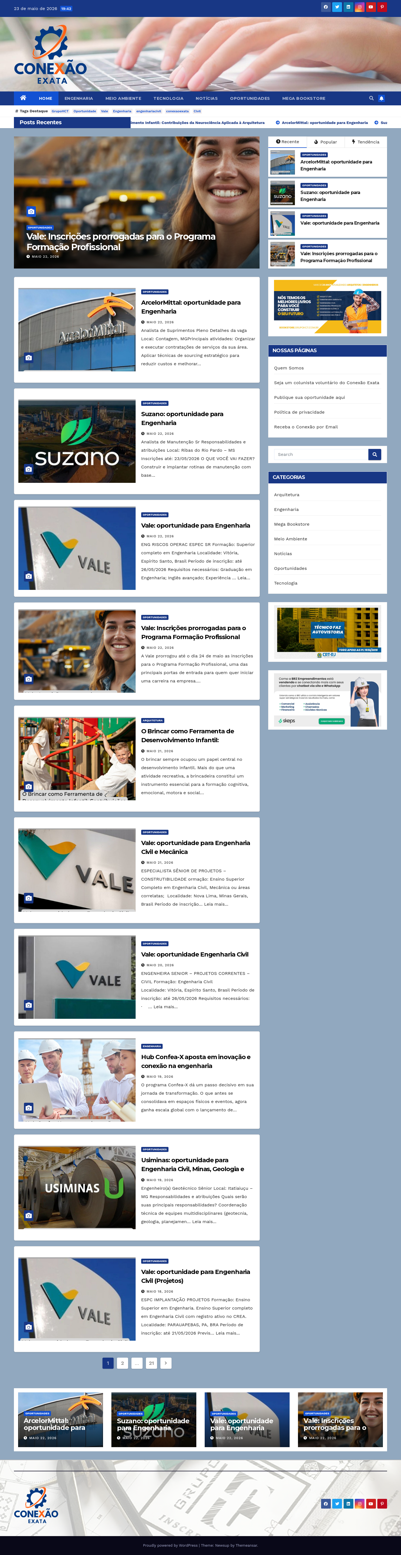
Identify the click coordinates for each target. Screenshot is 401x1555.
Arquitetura (153, 720)
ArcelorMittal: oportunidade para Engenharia (54, 1428)
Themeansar (246, 1545)
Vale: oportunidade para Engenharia (195, 525)
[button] (371, 98)
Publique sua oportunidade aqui (309, 397)
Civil (197, 111)
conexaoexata (177, 111)
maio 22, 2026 (49, 257)
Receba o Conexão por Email (306, 426)
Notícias (207, 98)
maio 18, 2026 (160, 1291)
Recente (287, 141)
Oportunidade (85, 111)
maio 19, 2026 (160, 1077)
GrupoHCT (60, 111)
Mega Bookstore (304, 98)
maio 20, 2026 (160, 965)
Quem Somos (289, 368)
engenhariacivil (148, 111)
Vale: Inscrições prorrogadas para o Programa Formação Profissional (124, 241)
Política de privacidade (299, 412)
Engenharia (79, 98)
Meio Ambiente (123, 98)
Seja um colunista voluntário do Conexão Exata (326, 382)
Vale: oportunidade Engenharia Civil (195, 954)
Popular (325, 142)
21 (151, 1363)
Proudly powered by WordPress (171, 1545)
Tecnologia (168, 98)
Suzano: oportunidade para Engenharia (153, 1424)
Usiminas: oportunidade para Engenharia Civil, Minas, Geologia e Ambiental (192, 1169)
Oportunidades (250, 98)
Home (45, 98)
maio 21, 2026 (160, 751)
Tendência (366, 142)
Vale (104, 111)
